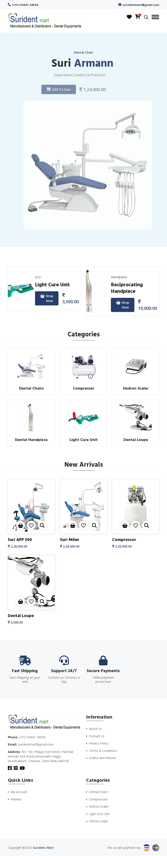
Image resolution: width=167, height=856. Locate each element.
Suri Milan (70, 539)
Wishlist (16, 799)
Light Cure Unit (52, 284)
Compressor (124, 539)
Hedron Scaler (99, 806)
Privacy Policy (98, 743)
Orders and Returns (102, 757)
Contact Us (97, 736)
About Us (95, 728)
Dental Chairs (98, 792)
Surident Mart (43, 847)
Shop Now (46, 298)
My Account (19, 792)
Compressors (98, 799)
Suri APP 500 (20, 539)
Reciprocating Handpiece (127, 288)
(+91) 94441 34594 (25, 5)
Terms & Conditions (103, 750)
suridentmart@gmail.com (140, 5)
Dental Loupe (21, 615)
